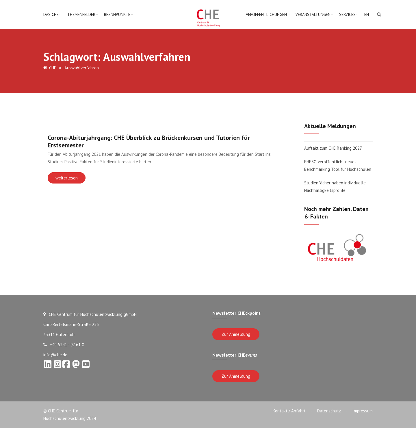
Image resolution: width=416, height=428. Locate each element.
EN (366, 14)
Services (347, 14)
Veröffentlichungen (266, 14)
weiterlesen (66, 178)
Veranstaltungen (313, 14)
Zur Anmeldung (236, 334)
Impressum (362, 411)
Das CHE (51, 14)
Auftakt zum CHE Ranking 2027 (333, 148)
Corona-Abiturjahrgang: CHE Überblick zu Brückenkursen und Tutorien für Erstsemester (149, 141)
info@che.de (55, 354)
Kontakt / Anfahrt (289, 411)
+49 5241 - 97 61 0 (63, 344)
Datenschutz (329, 411)
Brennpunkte (117, 14)
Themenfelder (81, 14)
